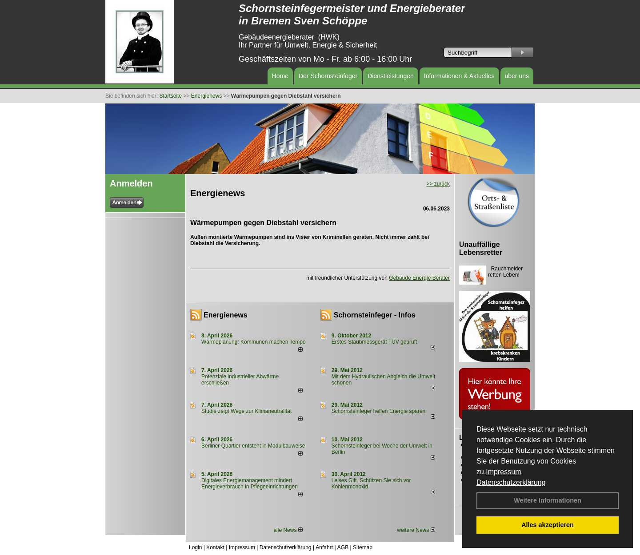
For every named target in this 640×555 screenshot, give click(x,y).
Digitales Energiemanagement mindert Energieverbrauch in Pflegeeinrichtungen (249, 483)
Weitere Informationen (547, 500)
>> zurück (438, 184)
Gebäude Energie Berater (419, 278)
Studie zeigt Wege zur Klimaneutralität (246, 411)
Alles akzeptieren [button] (547, 524)
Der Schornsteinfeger (328, 75)
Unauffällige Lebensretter (480, 248)
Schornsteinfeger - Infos (375, 315)
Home (280, 75)
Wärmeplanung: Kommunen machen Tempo (253, 342)
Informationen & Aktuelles (459, 75)
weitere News (416, 530)
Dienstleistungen (391, 75)
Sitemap (362, 547)
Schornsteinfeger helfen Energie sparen (378, 411)
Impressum (503, 472)
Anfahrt (324, 547)
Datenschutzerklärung (511, 482)
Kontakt (215, 547)
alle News (287, 530)
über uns (517, 75)
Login (195, 547)
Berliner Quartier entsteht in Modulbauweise (253, 446)
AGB (342, 547)
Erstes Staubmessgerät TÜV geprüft (374, 342)
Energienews (226, 315)
